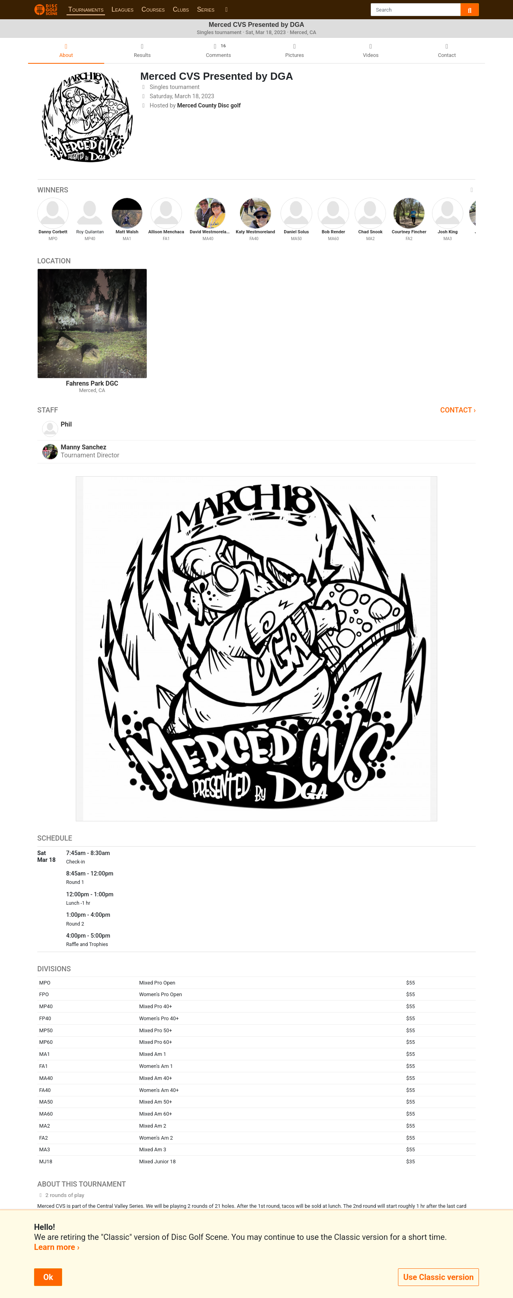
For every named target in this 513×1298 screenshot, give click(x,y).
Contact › (458, 410)
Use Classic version (438, 1277)
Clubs (181, 9)
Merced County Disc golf (209, 105)
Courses (153, 9)
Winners (256, 190)
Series (205, 9)
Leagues (122, 9)
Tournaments (85, 9)
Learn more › (56, 1247)
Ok (48, 1277)
